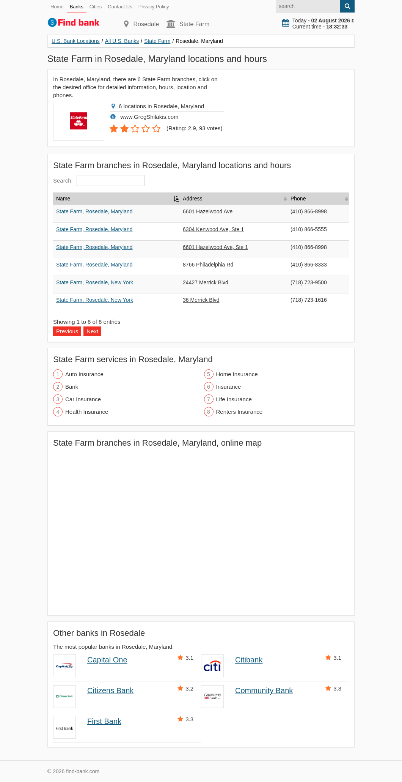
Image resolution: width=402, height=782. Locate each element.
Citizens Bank (110, 690)
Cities (96, 6)
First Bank (104, 721)
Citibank (248, 660)
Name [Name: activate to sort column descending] (63, 199)
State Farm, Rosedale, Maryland (94, 211)
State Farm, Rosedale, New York (94, 282)
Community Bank (264, 690)
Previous (67, 331)
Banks (76, 6)
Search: (98, 180)
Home (57, 6)
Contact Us (120, 6)
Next (92, 331)
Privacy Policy (153, 6)
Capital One (107, 660)
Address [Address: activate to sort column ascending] (192, 199)
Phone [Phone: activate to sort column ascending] (298, 199)
